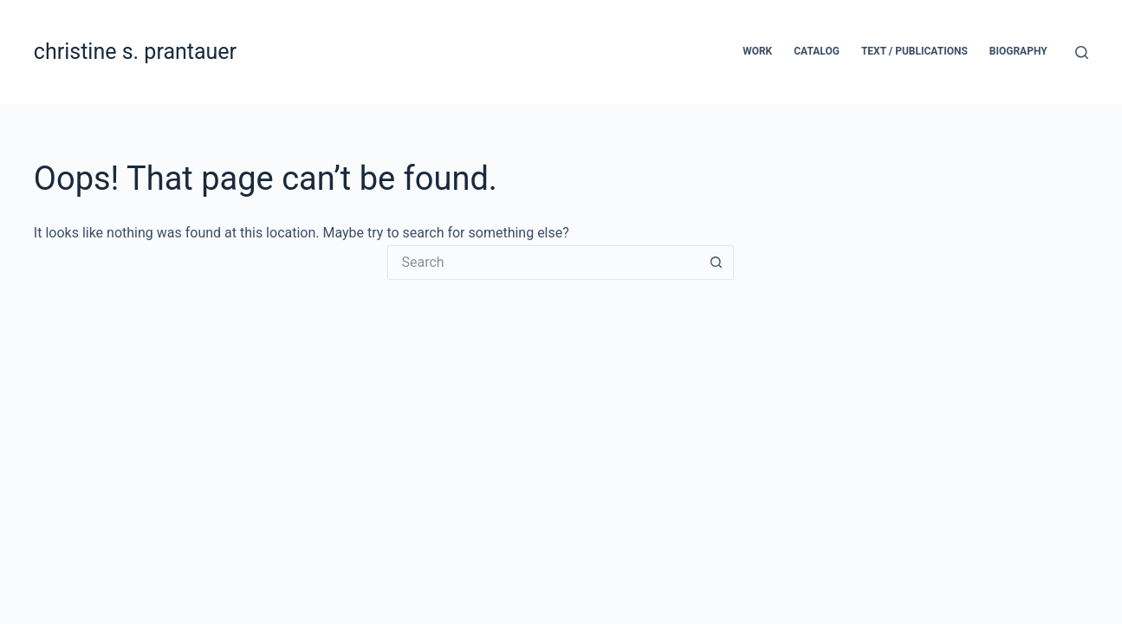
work (757, 51)
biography (1018, 51)
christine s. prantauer (135, 51)
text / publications (914, 51)
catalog (817, 51)
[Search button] (716, 262)
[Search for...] (543, 262)
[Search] (1081, 52)
